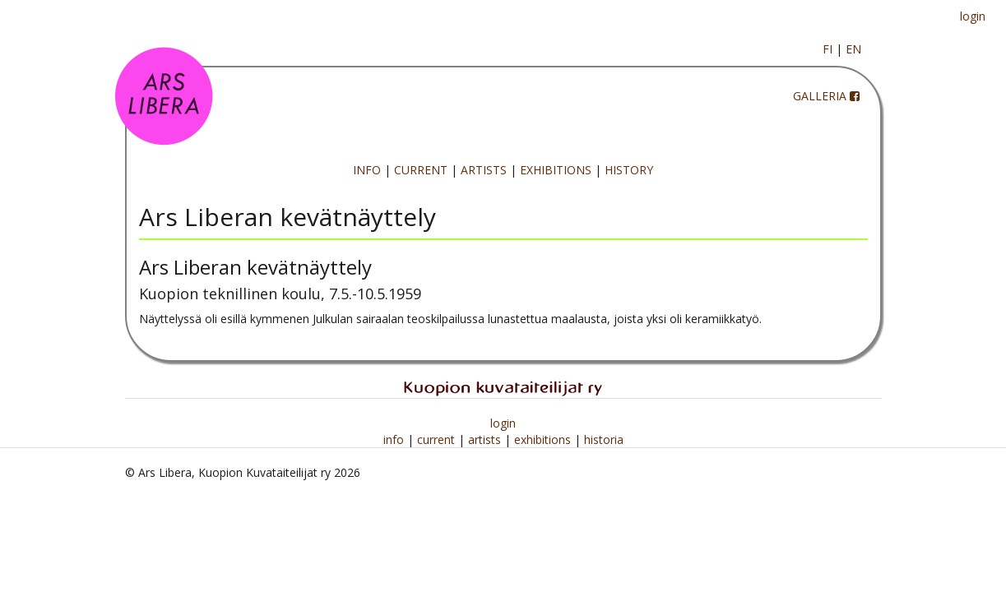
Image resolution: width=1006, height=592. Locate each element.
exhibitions (544, 439)
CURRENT (420, 170)
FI (827, 49)
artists (486, 439)
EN (853, 49)
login (972, 16)
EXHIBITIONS (555, 170)
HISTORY (629, 170)
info (395, 439)
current (437, 439)
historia (604, 439)
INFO (367, 170)
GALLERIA (819, 96)
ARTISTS (484, 170)
